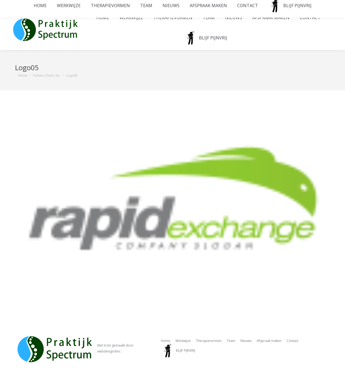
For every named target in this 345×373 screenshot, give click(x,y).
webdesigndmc (109, 351)
